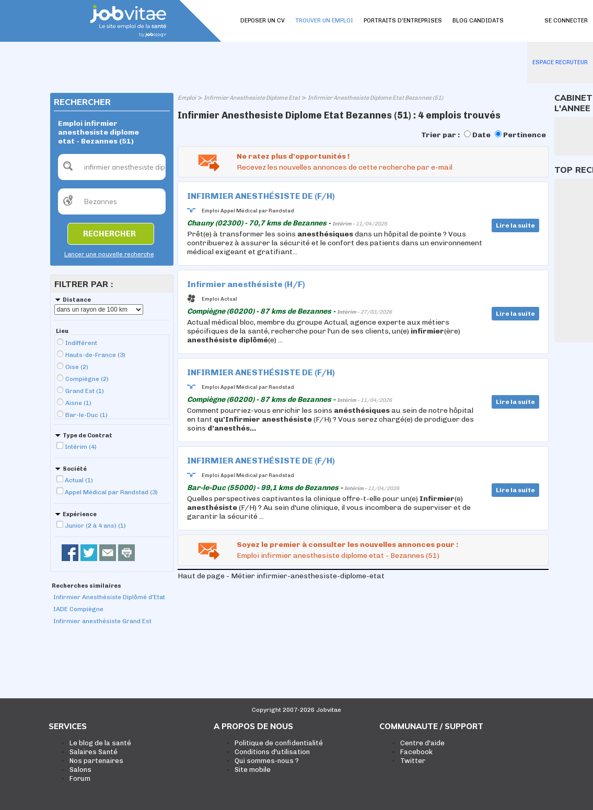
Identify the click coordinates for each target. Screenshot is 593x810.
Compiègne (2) (87, 379)
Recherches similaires (86, 585)
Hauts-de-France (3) (95, 355)
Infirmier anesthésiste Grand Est (102, 621)
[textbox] (112, 167)
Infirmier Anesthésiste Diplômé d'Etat (109, 597)
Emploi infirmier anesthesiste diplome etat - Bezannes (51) (338, 555)
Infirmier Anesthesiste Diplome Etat (252, 97)
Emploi (187, 97)
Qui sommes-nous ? (267, 761)
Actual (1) (79, 480)
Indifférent (81, 343)
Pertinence (524, 134)
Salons (80, 769)
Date (481, 134)
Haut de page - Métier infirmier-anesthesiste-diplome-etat (281, 575)
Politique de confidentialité (279, 743)
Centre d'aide (422, 743)
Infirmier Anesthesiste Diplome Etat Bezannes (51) (375, 97)
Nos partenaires (96, 761)
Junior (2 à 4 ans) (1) (95, 525)
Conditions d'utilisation (272, 752)
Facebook (416, 752)
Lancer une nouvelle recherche (109, 254)
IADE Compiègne (78, 609)
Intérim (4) (81, 446)
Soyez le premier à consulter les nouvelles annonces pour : (347, 544)
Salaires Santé (93, 752)
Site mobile (253, 769)
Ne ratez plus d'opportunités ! (293, 156)
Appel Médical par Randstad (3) (111, 492)
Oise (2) (76, 367)
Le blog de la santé (100, 743)
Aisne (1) (78, 403)
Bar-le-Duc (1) (86, 415)
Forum (79, 778)
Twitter (412, 761)
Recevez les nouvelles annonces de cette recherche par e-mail (344, 167)
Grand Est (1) (84, 391)
